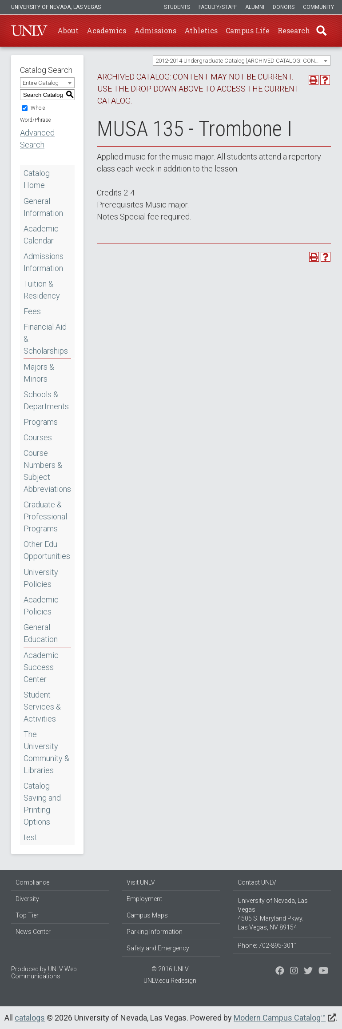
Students (177, 7)
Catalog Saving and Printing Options (42, 803)
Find (322, 31)
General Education (41, 633)
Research (294, 30)
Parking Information (155, 931)
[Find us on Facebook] (279, 971)
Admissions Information (44, 262)
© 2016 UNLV (170, 969)
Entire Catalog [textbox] (41, 83)
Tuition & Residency (42, 289)
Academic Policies (41, 605)
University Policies (41, 578)
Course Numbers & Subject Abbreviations (47, 471)
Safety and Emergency (158, 948)
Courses (38, 437)
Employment (144, 898)
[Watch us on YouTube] (323, 971)
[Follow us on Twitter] (294, 971)
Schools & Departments (46, 400)
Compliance (32, 882)
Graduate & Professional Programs (45, 516)
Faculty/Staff (218, 7)
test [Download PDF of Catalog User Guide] (30, 837)
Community (318, 7)
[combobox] (241, 60)
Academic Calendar (41, 234)
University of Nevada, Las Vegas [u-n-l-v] (56, 7)
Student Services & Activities (42, 706)
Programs (41, 422)
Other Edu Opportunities (47, 550)
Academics (106, 30)
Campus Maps (147, 915)
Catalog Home (37, 179)
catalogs (30, 1017)
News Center (33, 931)
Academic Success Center (41, 667)
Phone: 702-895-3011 (268, 945)
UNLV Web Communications (44, 972)
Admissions (155, 30)
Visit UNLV (141, 882)
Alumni (254, 7)
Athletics (201, 30)
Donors (283, 7)
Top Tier (27, 915)
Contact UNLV (257, 882)
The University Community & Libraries (46, 752)
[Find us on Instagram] (308, 971)
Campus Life (248, 30)
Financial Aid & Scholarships (46, 338)
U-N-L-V (29, 31)
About (68, 30)
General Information (43, 207)
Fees (32, 311)
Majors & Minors (39, 372)
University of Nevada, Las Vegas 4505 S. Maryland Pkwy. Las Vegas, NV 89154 (273, 914)
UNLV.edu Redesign (169, 980)
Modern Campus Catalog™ (280, 1017)
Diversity (27, 898)
